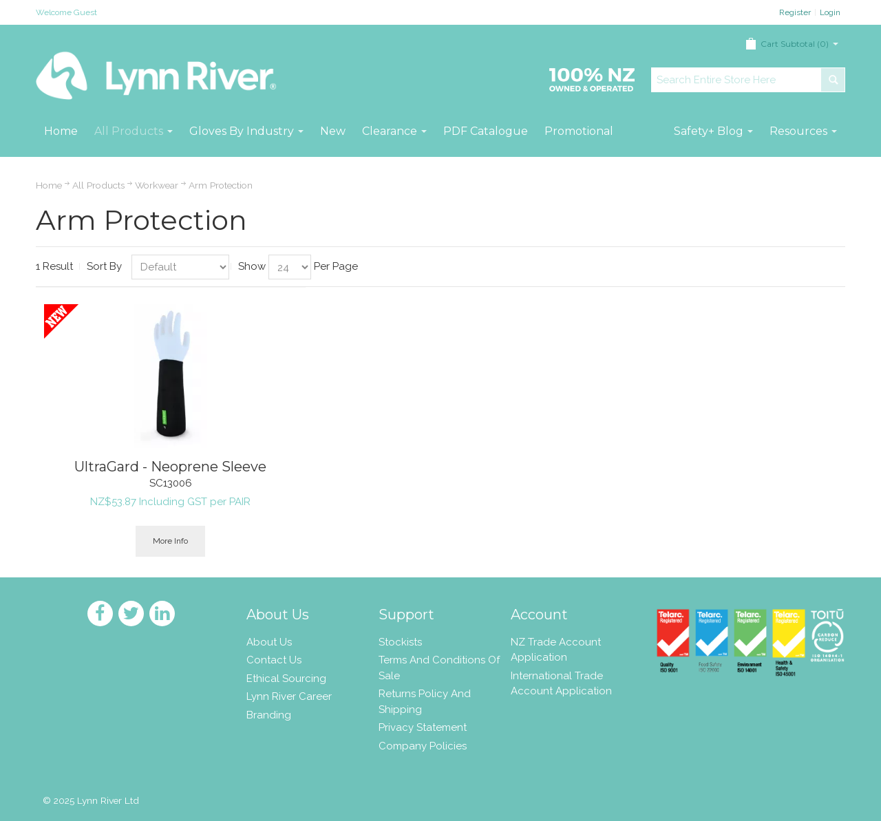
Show (252, 266)
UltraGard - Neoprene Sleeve (170, 466)
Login (830, 12)
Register (795, 12)
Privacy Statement (423, 727)
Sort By (104, 266)
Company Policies (423, 746)
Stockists (400, 642)
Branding (268, 715)
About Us (269, 642)
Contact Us (273, 660)
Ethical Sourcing (286, 678)
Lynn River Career (289, 696)
